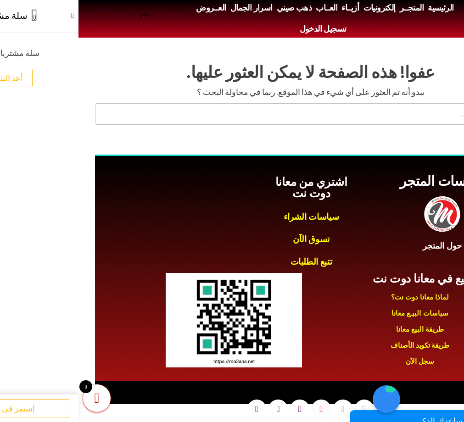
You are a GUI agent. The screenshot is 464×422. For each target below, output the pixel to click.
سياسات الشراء (232, 217)
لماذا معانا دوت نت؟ (342, 297)
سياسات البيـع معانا (341, 313)
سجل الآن (341, 361)
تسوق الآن (232, 239)
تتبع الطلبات (233, 262)
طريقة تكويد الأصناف (341, 345)
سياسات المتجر (363, 181)
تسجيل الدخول (244, 28)
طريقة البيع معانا (341, 329)
